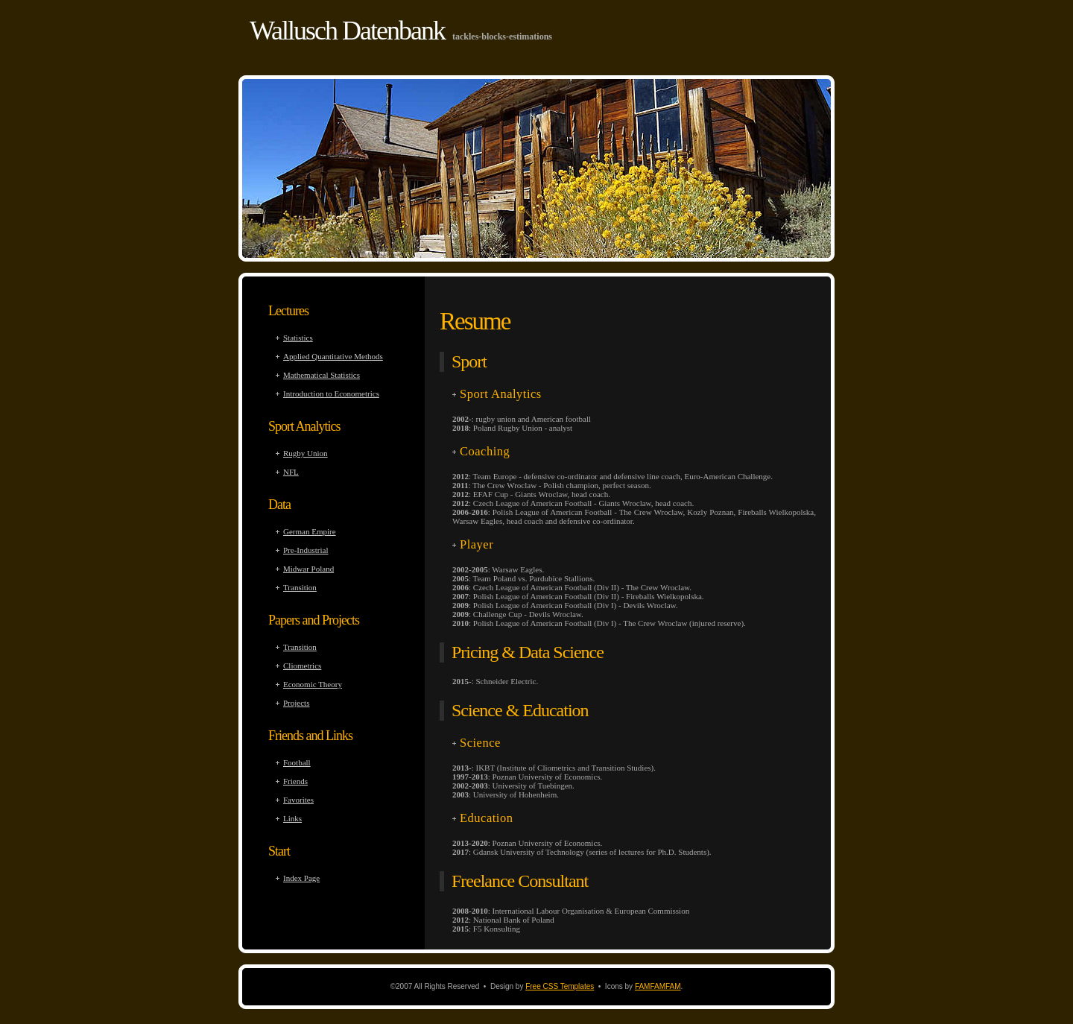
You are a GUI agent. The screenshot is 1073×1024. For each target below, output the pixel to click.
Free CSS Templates (559, 986)
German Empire (309, 531)
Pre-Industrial (305, 550)
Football (297, 762)
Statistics (298, 337)
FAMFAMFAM (658, 986)
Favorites (298, 799)
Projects (296, 702)
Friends (295, 781)
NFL (291, 471)
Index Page (301, 877)
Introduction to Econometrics (331, 393)
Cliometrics (302, 665)
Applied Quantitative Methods (333, 356)
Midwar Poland (308, 568)
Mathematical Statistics (321, 374)
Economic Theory (312, 684)
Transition (300, 587)
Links (292, 818)
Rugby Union (305, 453)
